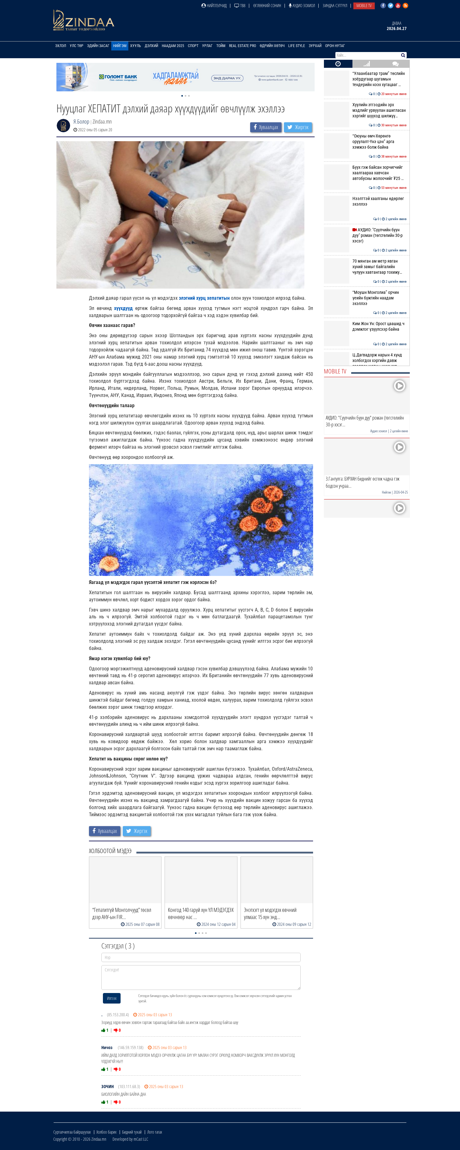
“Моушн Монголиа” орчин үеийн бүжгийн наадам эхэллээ (365, 298)
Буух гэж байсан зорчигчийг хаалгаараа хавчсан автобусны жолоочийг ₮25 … (365, 172)
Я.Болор (81, 121)
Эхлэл (60, 46)
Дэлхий (151, 46)
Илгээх (112, 998)
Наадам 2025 (173, 46)
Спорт (193, 46)
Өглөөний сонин (267, 5)
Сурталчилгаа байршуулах (72, 1132)
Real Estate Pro (242, 46)
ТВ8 (239, 5)
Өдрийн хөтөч (272, 46)
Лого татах (154, 1132)
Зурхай (315, 46)
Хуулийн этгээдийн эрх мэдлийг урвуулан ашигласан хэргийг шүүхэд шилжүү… (365, 110)
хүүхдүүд (123, 308)
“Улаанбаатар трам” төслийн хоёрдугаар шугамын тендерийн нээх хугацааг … (365, 79)
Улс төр (76, 46)
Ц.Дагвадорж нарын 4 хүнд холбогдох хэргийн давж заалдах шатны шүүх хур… (365, 360)
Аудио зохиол (302, 5)
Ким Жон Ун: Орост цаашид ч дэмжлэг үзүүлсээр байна (365, 326)
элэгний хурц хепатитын (204, 298)
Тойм (220, 46)
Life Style (296, 46)
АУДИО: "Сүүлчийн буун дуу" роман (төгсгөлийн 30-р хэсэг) (365, 235)
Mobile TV (364, 5)
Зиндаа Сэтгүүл (335, 5)
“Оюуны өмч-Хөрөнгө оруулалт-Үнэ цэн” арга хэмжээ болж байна (365, 141)
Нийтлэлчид (214, 5)
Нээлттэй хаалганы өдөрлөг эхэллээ (365, 201)
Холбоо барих (106, 1132)
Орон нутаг (335, 46)
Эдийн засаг (98, 46)
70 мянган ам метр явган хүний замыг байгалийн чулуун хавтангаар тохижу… (365, 266)
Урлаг (207, 46)
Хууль (135, 46)
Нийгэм (119, 46)
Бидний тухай (132, 1132)
